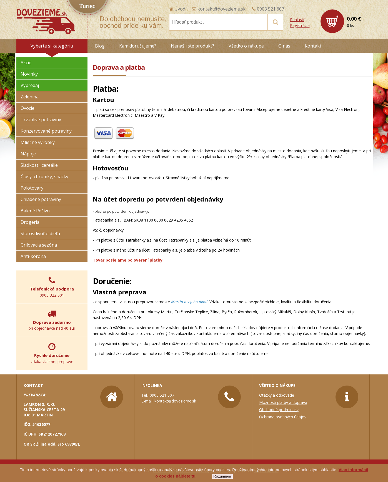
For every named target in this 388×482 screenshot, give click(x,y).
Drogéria (30, 222)
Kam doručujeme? (137, 46)
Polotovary (32, 188)
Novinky (29, 74)
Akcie (26, 62)
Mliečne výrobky (38, 142)
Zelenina (30, 97)
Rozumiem (222, 476)
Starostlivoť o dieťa (40, 233)
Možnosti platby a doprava (283, 402)
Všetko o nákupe (246, 46)
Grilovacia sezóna (39, 245)
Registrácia (300, 25)
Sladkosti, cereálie (39, 165)
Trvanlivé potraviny (41, 119)
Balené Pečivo (35, 211)
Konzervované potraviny (46, 131)
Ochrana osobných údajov (282, 416)
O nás (284, 46)
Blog (100, 46)
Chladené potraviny (41, 199)
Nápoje (28, 154)
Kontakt (313, 46)
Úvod (179, 9)
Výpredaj (30, 85)
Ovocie (27, 108)
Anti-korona (33, 256)
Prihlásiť (297, 19)
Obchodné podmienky (279, 409)
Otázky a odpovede (276, 395)
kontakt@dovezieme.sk (221, 9)
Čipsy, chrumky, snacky (44, 176)
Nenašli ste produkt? (192, 46)
